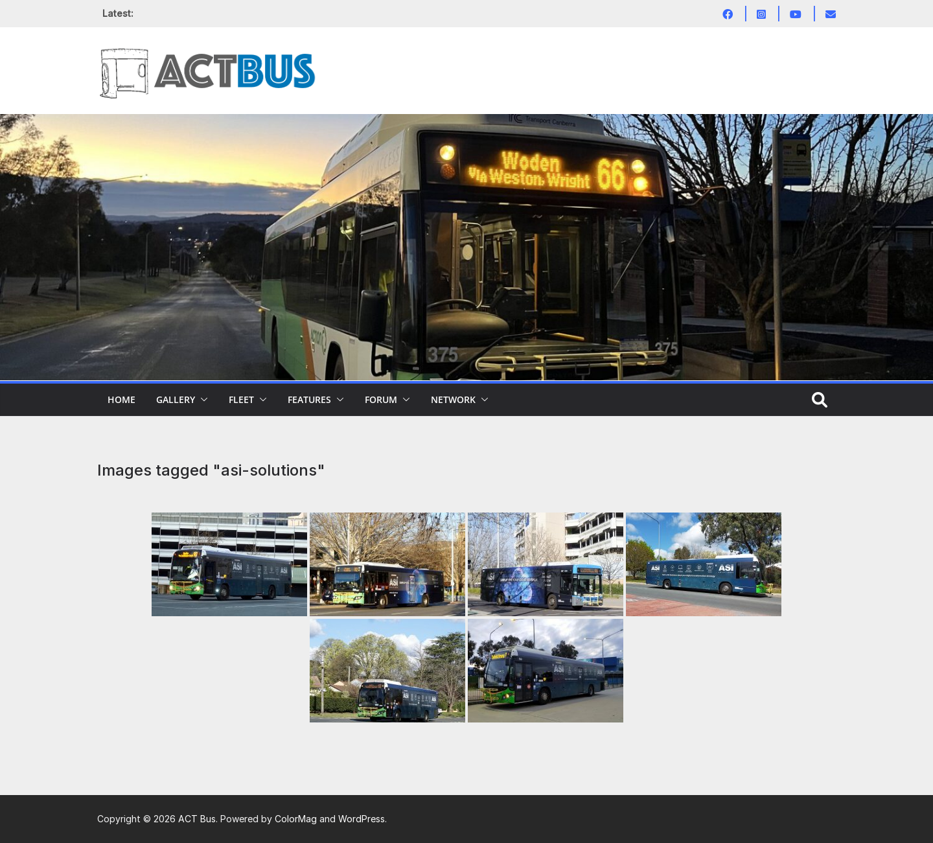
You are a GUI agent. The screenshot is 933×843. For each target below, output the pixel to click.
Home (121, 399)
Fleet (241, 399)
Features (309, 399)
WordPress (361, 818)
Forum (381, 399)
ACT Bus (197, 818)
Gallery (175, 399)
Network (453, 399)
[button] (201, 400)
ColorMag (296, 818)
